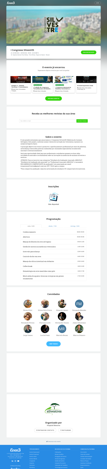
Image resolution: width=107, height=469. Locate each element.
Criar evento (83, 452)
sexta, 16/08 (31, 226)
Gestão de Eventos (59, 461)
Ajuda (81, 467)
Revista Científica (59, 454)
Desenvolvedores (84, 465)
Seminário (32, 465)
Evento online (33, 456)
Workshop (32, 467)
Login (97, 3)
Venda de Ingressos (60, 458)
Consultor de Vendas (85, 458)
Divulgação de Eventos (60, 456)
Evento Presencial (34, 454)
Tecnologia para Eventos (61, 467)
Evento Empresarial (34, 452)
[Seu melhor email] (47, 121)
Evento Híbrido (33, 458)
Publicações (58, 452)
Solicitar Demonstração (86, 456)
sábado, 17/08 (52, 226)
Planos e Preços (84, 461)
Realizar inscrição (88, 52)
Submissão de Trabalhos (61, 465)
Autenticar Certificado (85, 463)
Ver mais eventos (53, 98)
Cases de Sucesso (85, 454)
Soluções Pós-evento (60, 463)
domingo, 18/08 (75, 226)
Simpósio (32, 463)
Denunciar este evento (53, 441)
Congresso (32, 461)
